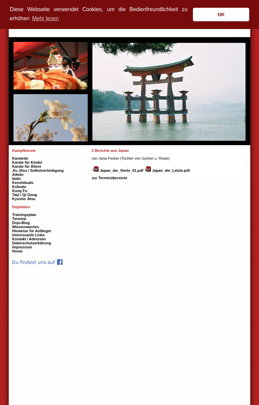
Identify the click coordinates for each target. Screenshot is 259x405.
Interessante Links (28, 235)
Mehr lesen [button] (45, 18)
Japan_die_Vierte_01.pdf (121, 170)
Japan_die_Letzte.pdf (171, 170)
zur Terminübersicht (109, 178)
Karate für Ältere (26, 166)
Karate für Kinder (27, 162)
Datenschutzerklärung (31, 243)
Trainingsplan (24, 215)
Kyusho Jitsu (23, 199)
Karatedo (20, 158)
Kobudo (19, 187)
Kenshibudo (23, 183)
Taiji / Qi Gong (24, 195)
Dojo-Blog (21, 223)
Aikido (18, 174)
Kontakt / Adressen (29, 239)
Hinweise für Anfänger (31, 231)
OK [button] (221, 14)
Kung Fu (19, 191)
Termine (19, 219)
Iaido (16, 179)
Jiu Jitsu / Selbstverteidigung (38, 170)
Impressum (22, 247)
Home (17, 251)
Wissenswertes (25, 227)
